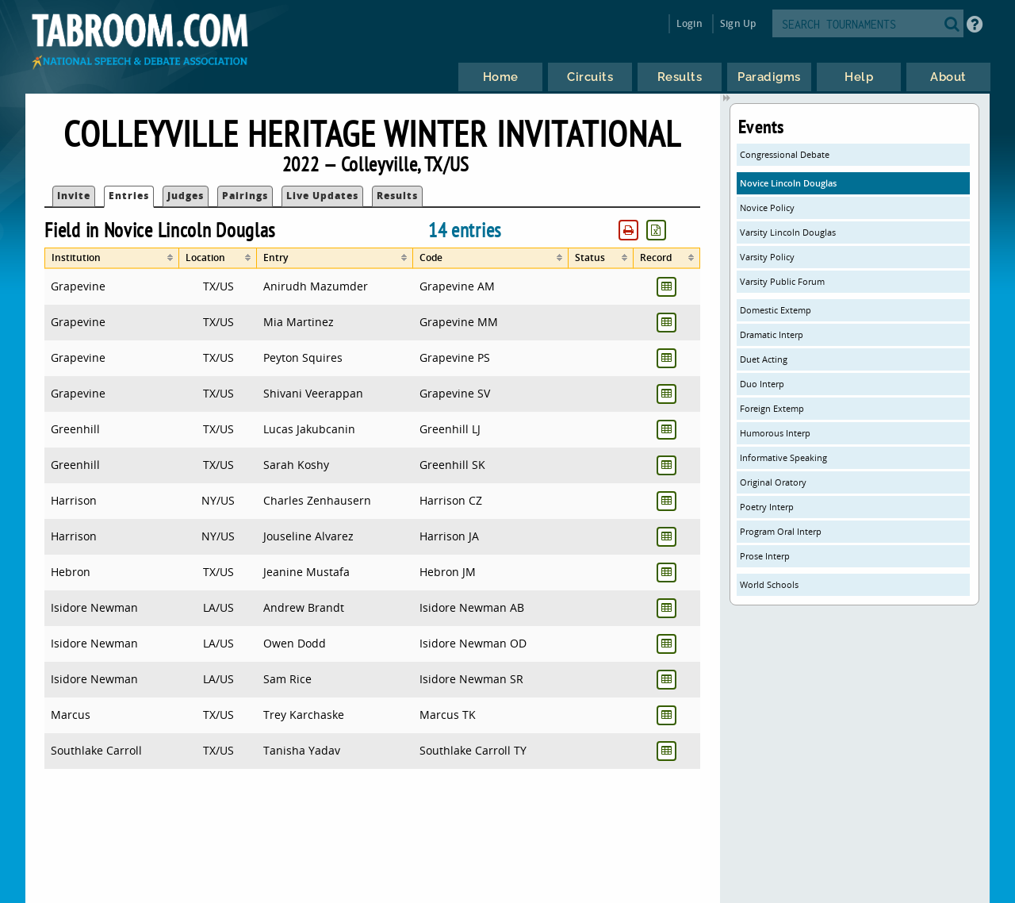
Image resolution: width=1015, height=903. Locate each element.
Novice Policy (767, 207)
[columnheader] (111, 258)
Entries (129, 195)
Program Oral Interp (781, 531)
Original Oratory (773, 482)
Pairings (245, 195)
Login (689, 23)
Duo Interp (762, 384)
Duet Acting (763, 359)
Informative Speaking (783, 457)
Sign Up (738, 23)
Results (397, 195)
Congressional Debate (784, 154)
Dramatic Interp (771, 334)
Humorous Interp (775, 433)
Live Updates (322, 195)
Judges (185, 195)
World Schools (769, 584)
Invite (73, 195)
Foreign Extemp (772, 408)
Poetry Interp (767, 507)
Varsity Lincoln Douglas (788, 232)
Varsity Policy (767, 257)
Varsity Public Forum (782, 281)
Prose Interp (765, 556)
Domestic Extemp (775, 310)
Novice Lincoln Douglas (788, 183)
